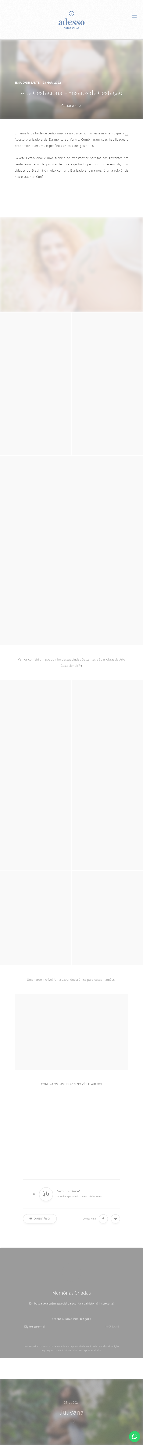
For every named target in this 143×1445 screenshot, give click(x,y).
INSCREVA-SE (112, 1330)
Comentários (40, 1221)
